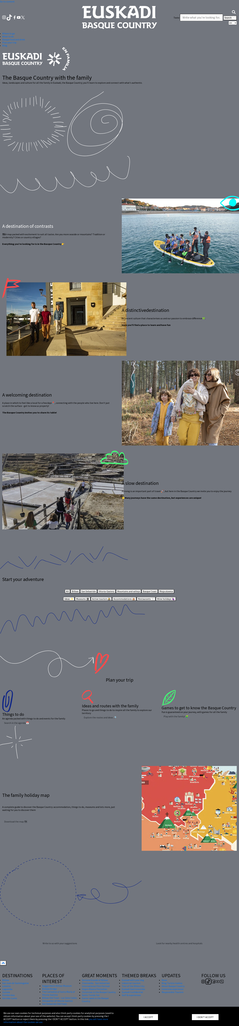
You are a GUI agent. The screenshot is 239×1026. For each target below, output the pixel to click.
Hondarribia (8, 995)
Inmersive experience (172, 989)
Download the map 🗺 (15, 821)
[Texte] (201, 17)
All (67, 591)
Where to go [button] (8, 33)
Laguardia (7, 989)
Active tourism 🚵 (101, 598)
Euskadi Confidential (132, 992)
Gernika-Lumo (9, 998)
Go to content (7, 1)
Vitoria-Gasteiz (106, 591)
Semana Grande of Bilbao (95, 980)
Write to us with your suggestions (60, 943)
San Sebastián (88, 591)
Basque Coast (150, 591)
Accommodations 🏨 (124, 598)
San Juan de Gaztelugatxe (15, 983)
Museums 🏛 (82, 598)
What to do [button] (8, 36)
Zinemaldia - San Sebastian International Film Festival (96, 985)
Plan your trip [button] (9, 42)
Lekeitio (6, 986)
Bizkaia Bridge (49, 988)
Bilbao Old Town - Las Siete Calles (59, 997)
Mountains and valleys (128, 591)
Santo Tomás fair (91, 995)
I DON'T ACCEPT (205, 1017)
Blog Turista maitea (172, 983)
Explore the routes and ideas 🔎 (100, 717)
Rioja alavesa (166, 591)
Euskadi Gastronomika (133, 989)
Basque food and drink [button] (13, 39)
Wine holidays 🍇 (166, 598)
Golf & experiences (131, 995)
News (164, 980)
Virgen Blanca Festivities (94, 989)
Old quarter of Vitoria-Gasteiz (57, 1000)
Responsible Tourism (172, 992)
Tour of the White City (133, 986)
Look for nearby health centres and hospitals (179, 943)
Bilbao (75, 591)
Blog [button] (4, 45)
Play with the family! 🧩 (176, 716)
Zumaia (6, 992)
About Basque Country (173, 986)
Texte (176, 17)
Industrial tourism (131, 983)
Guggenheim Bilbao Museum (57, 985)
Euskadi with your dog (133, 980)
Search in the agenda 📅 (16, 722)
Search (230, 18)
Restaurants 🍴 (146, 598)
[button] (234, 11)
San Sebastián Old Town (54, 1003)
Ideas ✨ (68, 598)
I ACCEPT (148, 1017)
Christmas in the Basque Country (99, 992)
